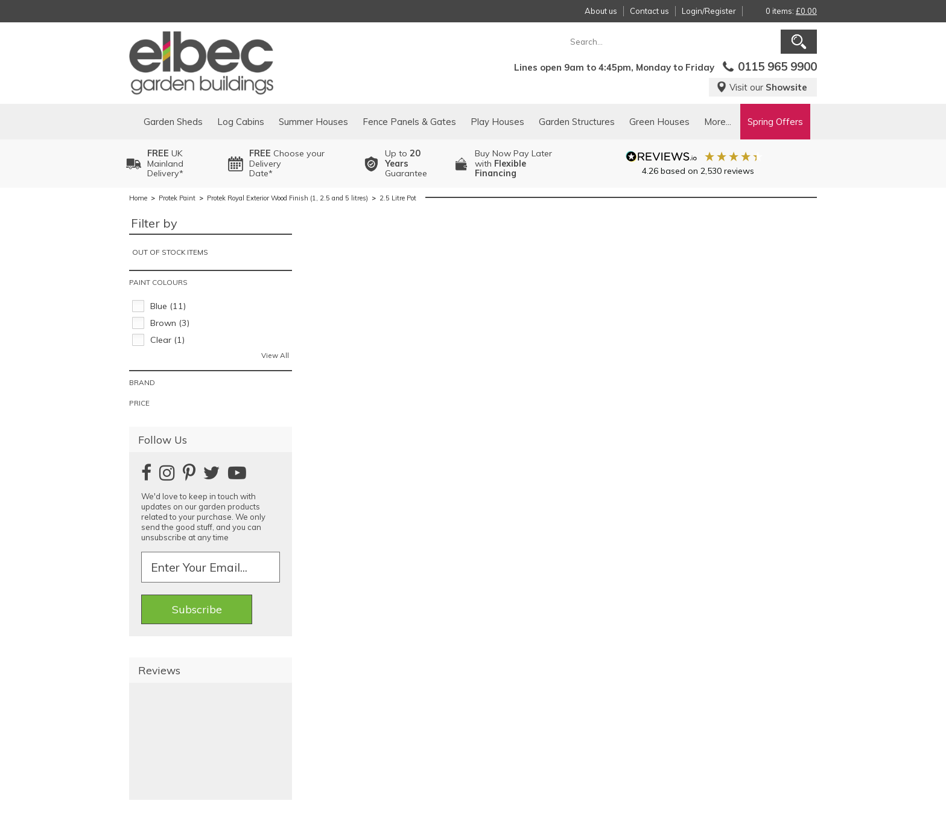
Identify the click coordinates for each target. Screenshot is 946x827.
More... (717, 121)
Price (139, 402)
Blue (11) (168, 306)
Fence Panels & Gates (409, 121)
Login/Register (709, 11)
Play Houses (497, 121)
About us (601, 11)
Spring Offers (775, 121)
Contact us (649, 11)
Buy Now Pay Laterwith (513, 163)
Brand (142, 382)
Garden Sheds (173, 121)
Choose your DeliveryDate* (287, 163)
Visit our (761, 87)
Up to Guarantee (406, 163)
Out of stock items (170, 252)
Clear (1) (167, 339)
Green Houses (659, 121)
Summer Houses (313, 121)
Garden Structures (577, 121)
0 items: (791, 11)
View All (275, 355)
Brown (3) (169, 323)
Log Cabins (240, 121)
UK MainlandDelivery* (165, 163)
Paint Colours (158, 282)
